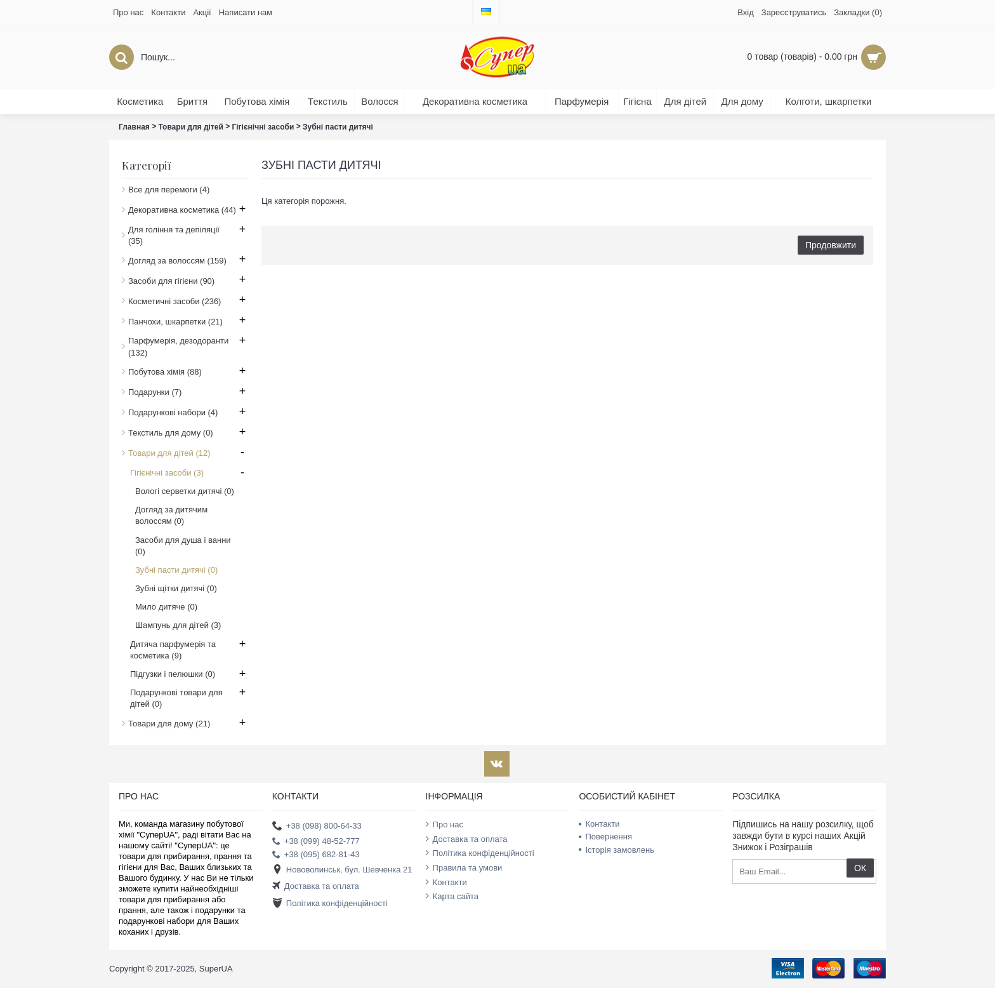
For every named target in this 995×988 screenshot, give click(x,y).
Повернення (605, 836)
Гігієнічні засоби (263, 127)
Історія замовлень (616, 850)
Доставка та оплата (315, 886)
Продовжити (830, 245)
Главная (134, 127)
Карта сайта (452, 896)
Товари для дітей (191, 127)
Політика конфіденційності (330, 903)
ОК (860, 868)
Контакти (446, 882)
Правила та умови (464, 867)
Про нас (444, 824)
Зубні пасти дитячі (338, 127)
